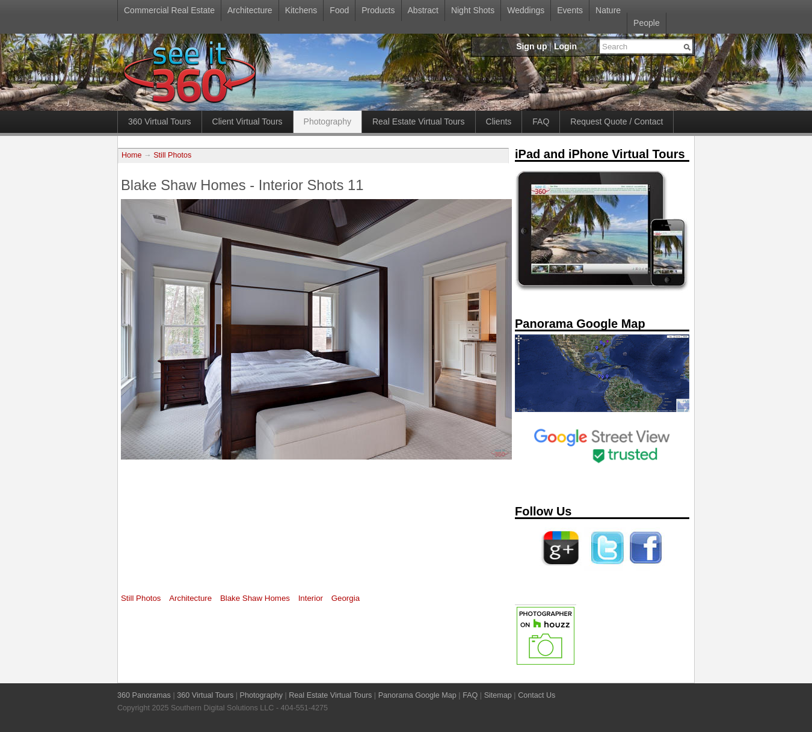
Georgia (345, 598)
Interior (310, 598)
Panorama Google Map (417, 695)
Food (339, 10)
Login (565, 46)
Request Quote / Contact (616, 121)
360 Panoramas (144, 695)
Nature (608, 10)
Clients (499, 121)
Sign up (531, 46)
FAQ (540, 121)
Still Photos (172, 155)
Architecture (249, 10)
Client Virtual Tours (247, 121)
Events (570, 10)
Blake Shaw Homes (255, 598)
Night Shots (472, 10)
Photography (327, 121)
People (646, 23)
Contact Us (536, 695)
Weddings (525, 10)
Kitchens (301, 10)
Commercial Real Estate (169, 10)
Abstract (423, 10)
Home (131, 155)
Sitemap (498, 695)
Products (378, 10)
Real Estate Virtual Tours (418, 121)
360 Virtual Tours (159, 121)
